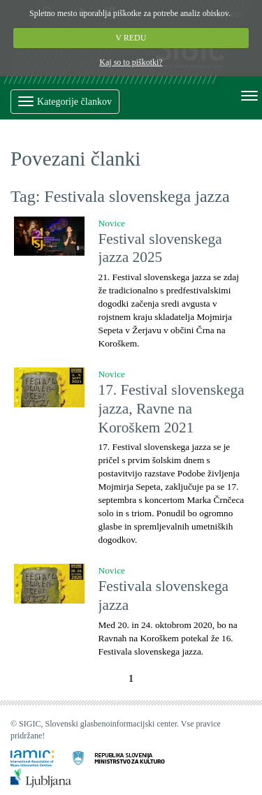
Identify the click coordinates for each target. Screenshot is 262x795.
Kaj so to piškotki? (130, 62)
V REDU (131, 38)
